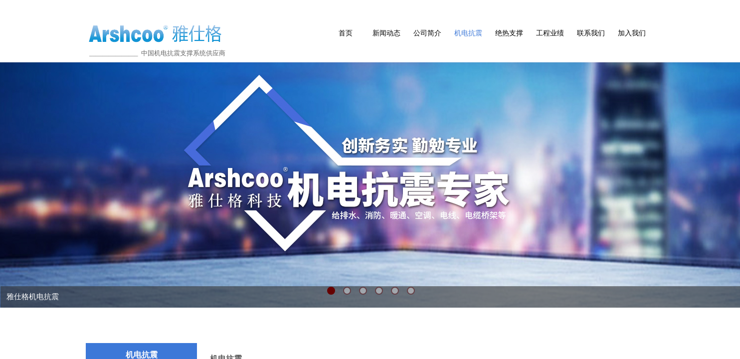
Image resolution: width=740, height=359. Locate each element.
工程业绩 (550, 33)
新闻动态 (386, 33)
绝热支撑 (509, 33)
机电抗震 (468, 33)
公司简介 (427, 33)
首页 (346, 33)
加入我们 (632, 33)
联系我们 (591, 33)
